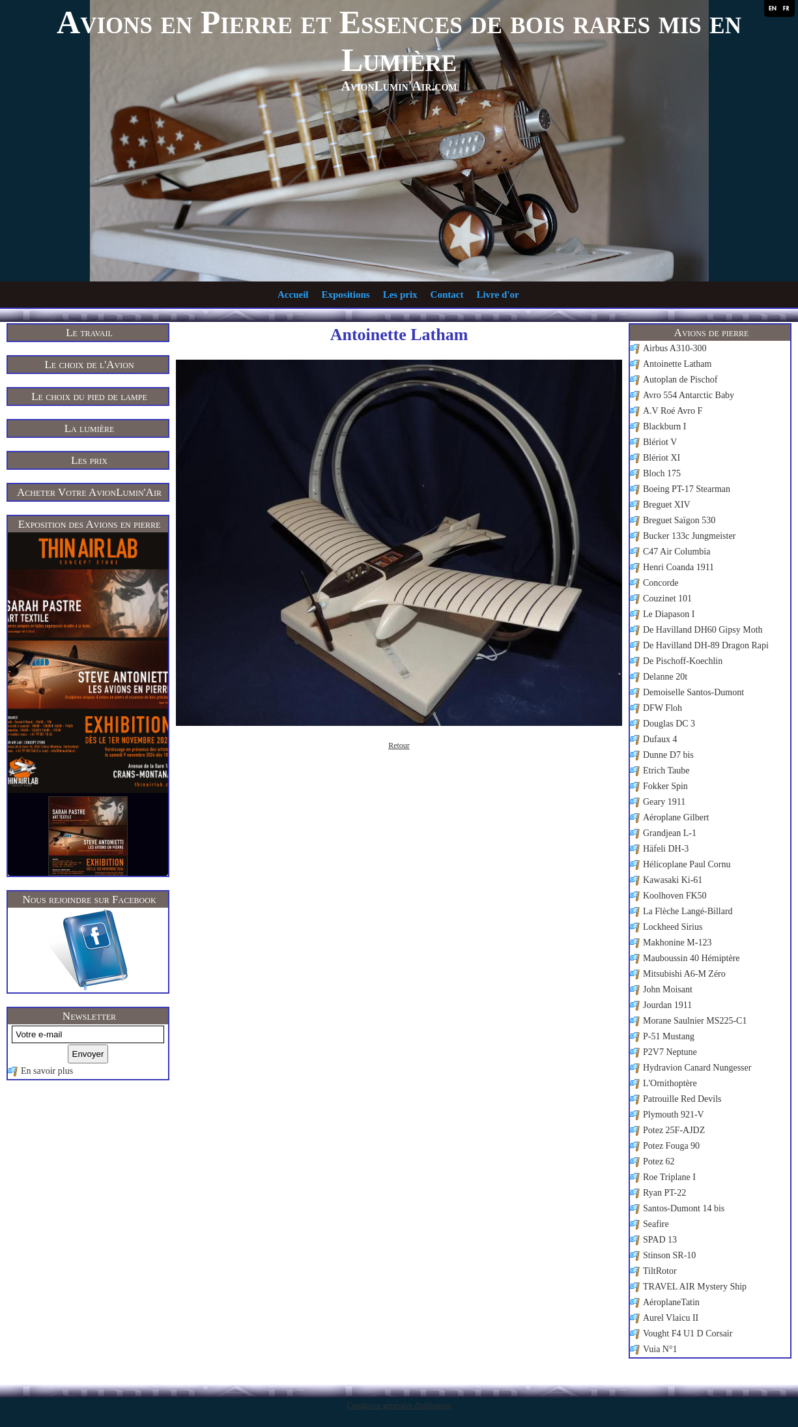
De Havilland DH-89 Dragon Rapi (706, 645)
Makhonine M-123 (677, 942)
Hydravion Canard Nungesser (697, 1068)
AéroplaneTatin (671, 1302)
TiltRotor (660, 1271)
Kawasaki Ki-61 (672, 880)
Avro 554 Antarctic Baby (688, 395)
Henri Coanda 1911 (678, 567)
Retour (399, 745)
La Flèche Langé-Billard (688, 911)
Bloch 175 (662, 473)
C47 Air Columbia (676, 551)
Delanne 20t (665, 677)
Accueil (293, 294)
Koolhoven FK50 (675, 896)
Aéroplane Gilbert (676, 817)
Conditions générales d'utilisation (399, 1405)
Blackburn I (664, 426)
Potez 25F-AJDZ (674, 1130)
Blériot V (660, 442)
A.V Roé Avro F (672, 411)
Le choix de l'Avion (89, 364)
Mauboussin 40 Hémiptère (691, 958)
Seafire (656, 1224)
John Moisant (667, 989)
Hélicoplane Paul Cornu (687, 864)
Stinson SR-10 (669, 1255)
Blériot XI (661, 458)
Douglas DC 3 (669, 723)
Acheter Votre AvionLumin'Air (89, 492)
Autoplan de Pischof (680, 379)
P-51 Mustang (668, 1036)
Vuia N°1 (660, 1349)
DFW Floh (662, 708)
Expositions (345, 294)
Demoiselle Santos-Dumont (693, 692)
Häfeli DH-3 (666, 849)
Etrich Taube (666, 770)
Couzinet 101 (667, 598)
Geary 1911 (664, 802)
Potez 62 (659, 1161)
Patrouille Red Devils (682, 1099)
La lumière (89, 428)
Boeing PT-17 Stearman (686, 489)
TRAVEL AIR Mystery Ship (695, 1286)
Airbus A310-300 (675, 348)
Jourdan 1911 (667, 1005)
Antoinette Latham (677, 364)
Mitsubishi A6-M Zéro (684, 974)
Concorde (660, 583)
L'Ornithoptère (670, 1083)
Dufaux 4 (660, 739)
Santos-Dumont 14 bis (683, 1208)
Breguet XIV (667, 505)
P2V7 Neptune (670, 1052)
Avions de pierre (711, 332)
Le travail (89, 332)
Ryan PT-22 (664, 1193)
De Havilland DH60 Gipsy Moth (703, 630)
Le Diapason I (668, 614)
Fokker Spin (665, 786)
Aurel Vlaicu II (670, 1318)
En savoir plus (47, 1071)
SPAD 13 (660, 1240)
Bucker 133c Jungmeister (689, 536)
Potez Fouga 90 (671, 1146)
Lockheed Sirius (672, 927)
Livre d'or (497, 294)
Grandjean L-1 (669, 833)
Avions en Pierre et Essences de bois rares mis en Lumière (399, 41)
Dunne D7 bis (668, 755)
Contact (447, 294)
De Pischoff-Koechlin (682, 661)
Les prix (400, 294)
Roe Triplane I (669, 1177)
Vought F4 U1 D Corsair (687, 1333)
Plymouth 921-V (673, 1114)
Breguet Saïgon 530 (679, 520)
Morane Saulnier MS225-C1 (695, 1021)
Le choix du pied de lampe (89, 396)
